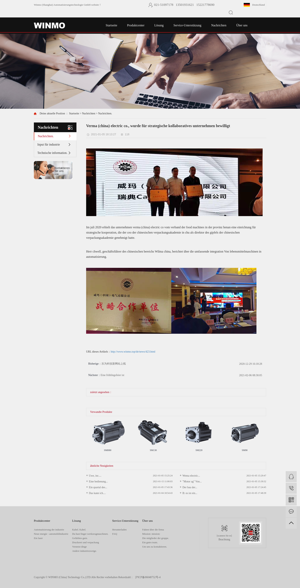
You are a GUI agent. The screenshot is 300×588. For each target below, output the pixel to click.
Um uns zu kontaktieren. (154, 546)
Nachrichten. (105, 113)
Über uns (241, 25)
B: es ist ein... (190, 493)
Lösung (159, 25)
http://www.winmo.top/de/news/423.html (133, 351)
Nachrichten (218, 25)
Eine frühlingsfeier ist (112, 375)
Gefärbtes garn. (80, 538)
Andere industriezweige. (84, 550)
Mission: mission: (151, 533)
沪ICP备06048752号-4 (147, 577)
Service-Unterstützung (187, 25)
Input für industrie (48, 144)
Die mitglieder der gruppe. (155, 538)
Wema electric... (191, 475)
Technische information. (52, 152)
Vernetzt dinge (79, 546)
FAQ (114, 533)
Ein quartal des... (98, 487)
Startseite (111, 25)
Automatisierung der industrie (49, 529)
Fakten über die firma (153, 529)
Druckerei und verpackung (85, 542)
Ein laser (38, 538)
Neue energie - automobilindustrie (51, 533)
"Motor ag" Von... (192, 481)
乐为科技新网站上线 (113, 363)
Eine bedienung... (98, 481)
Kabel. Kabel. (79, 529)
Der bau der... (190, 487)
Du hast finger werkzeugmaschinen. (90, 533)
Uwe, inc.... (95, 475)
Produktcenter (136, 25)
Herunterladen (119, 529)
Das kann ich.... (97, 493)
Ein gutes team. (150, 542)
